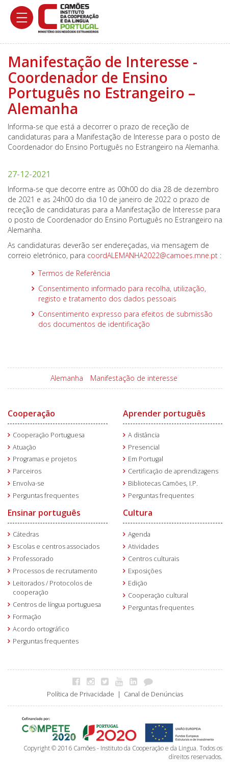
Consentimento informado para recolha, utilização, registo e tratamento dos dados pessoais (122, 293)
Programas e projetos (44, 459)
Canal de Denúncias (153, 694)
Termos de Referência (74, 273)
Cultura (137, 512)
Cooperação (31, 413)
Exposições (145, 571)
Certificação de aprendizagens (173, 471)
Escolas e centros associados (56, 546)
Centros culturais (153, 558)
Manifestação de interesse (133, 378)
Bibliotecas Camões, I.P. (163, 483)
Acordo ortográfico (41, 629)
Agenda (139, 534)
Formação (27, 616)
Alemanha (66, 378)
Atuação (24, 447)
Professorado (33, 558)
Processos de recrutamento (55, 571)
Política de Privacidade (80, 694)
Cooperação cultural (158, 595)
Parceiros (27, 471)
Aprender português (164, 413)
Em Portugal (145, 459)
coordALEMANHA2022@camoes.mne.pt (152, 255)
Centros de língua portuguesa (57, 604)
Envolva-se (28, 483)
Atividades (143, 546)
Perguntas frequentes (46, 495)
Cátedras (26, 534)
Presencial (144, 447)
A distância (144, 435)
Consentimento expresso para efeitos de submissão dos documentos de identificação (125, 319)
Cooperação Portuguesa (49, 435)
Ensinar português (44, 512)
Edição (137, 583)
